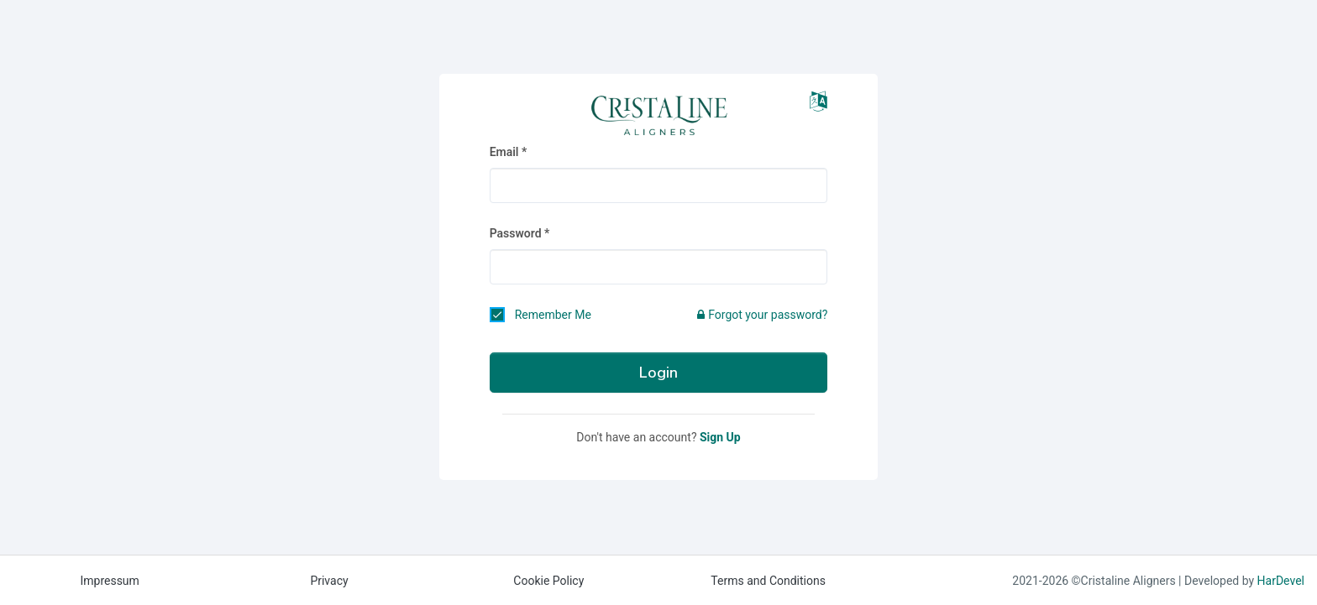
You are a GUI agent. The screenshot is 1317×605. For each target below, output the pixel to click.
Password (516, 233)
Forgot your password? (762, 314)
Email (504, 152)
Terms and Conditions (768, 580)
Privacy (329, 580)
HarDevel (1280, 580)
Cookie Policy (548, 580)
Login (658, 372)
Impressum (109, 580)
